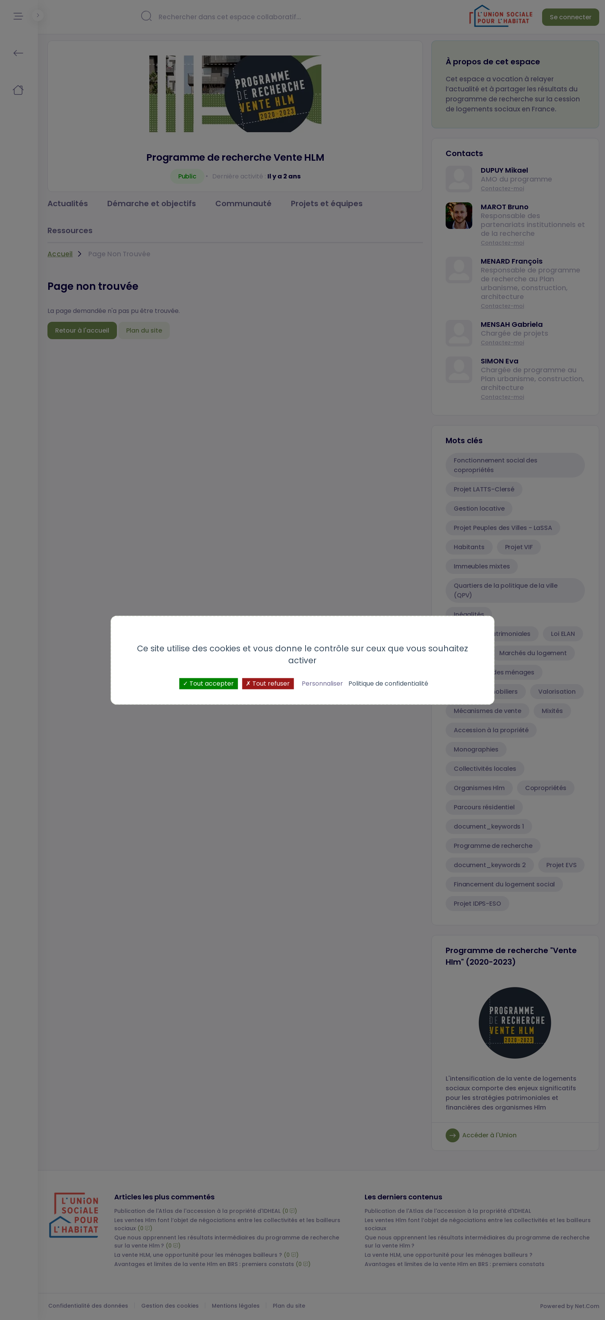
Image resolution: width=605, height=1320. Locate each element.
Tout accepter (208, 683)
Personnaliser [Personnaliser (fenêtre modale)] (322, 683)
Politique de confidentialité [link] (388, 683)
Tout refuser (268, 683)
